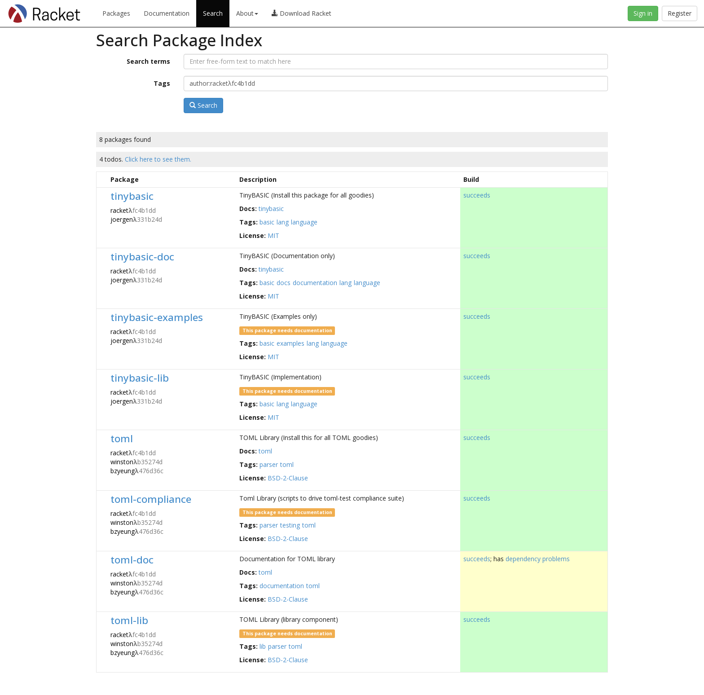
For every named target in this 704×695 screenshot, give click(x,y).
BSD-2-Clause (288, 478)
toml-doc (132, 560)
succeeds (476, 195)
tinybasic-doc (142, 257)
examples (290, 343)
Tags (162, 83)
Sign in (643, 13)
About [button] (247, 13)
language (304, 222)
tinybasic (132, 196)
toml (121, 438)
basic (267, 222)
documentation (315, 282)
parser (269, 464)
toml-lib (129, 620)
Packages (116, 13)
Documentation (166, 13)
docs (283, 282)
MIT (273, 235)
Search (213, 13)
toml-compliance (150, 499)
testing (290, 525)
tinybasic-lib (139, 378)
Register (679, 13)
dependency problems (538, 558)
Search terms (148, 61)
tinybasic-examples (156, 317)
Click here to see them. (158, 159)
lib (263, 646)
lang (283, 222)
